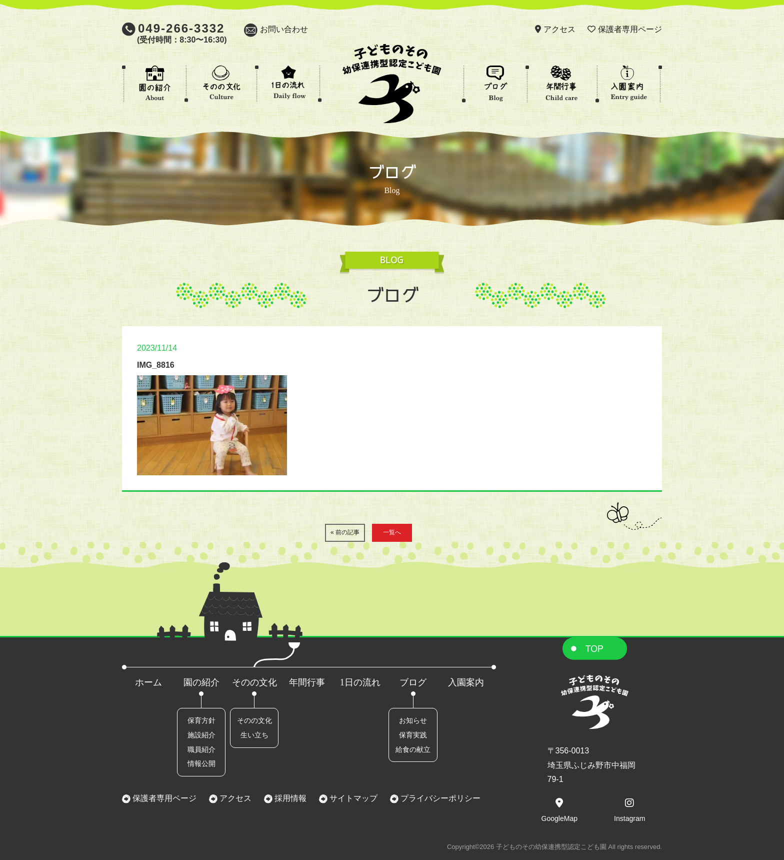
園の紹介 (202, 682)
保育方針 (202, 720)
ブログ (413, 682)
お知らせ (413, 720)
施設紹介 (202, 735)
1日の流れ (360, 682)
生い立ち (254, 735)
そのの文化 (254, 682)
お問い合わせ (284, 29)
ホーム (148, 682)
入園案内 (466, 682)
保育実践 (413, 735)
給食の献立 (413, 749)
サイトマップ (353, 798)
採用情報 (289, 798)
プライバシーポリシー (439, 798)
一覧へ (392, 532)
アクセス (560, 29)
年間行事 (307, 682)
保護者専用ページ (630, 29)
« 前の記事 (345, 532)
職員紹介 (202, 749)
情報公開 (202, 763)
